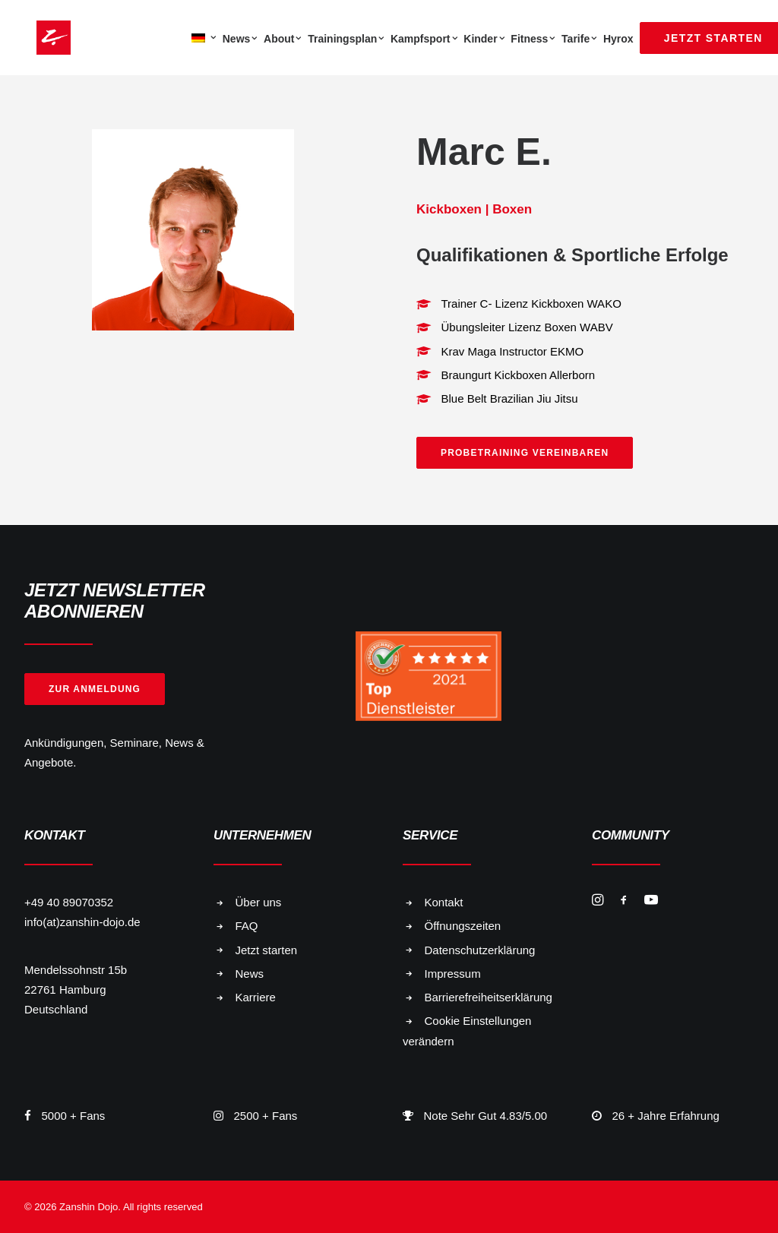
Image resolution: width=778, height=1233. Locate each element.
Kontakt (444, 902)
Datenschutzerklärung (480, 950)
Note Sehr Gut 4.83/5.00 (486, 1115)
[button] (597, 901)
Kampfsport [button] (424, 39)
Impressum (453, 973)
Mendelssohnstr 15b (75, 969)
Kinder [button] (483, 39)
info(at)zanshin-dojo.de (82, 921)
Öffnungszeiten (463, 925)
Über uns (259, 902)
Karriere (256, 997)
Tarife (579, 39)
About (283, 39)
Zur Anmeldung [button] (95, 689)
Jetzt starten (267, 950)
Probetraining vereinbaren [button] (525, 452)
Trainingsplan (346, 39)
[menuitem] (202, 37)
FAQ (247, 925)
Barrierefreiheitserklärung (488, 997)
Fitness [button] (533, 39)
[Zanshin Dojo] (41, 38)
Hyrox (618, 39)
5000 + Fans (74, 1115)
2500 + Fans (266, 1115)
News (240, 39)
